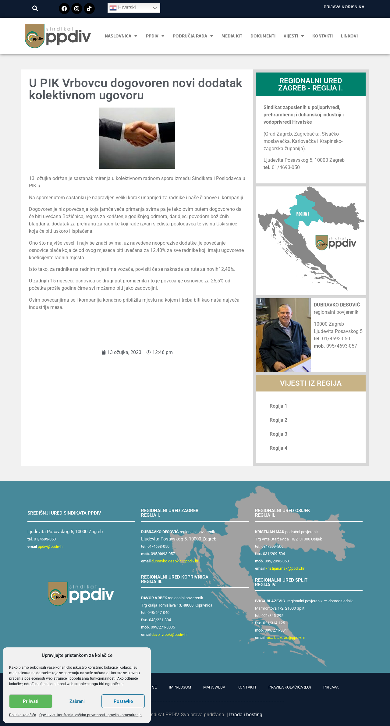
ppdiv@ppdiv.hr (51, 546)
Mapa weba (214, 687)
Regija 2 (278, 420)
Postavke (123, 701)
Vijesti (294, 36)
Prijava (331, 687)
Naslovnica (121, 36)
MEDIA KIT (232, 36)
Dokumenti (262, 36)
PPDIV (155, 36)
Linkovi (349, 36)
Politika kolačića (22, 715)
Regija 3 (278, 434)
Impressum (180, 687)
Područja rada (193, 36)
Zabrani (77, 701)
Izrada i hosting (245, 714)
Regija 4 (278, 448)
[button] (35, 8)
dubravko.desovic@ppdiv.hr (174, 561)
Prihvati (30, 701)
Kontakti (322, 36)
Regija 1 (278, 406)
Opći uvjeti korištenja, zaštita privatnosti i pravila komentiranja (90, 715)
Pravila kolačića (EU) (289, 687)
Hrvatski (122, 8)
